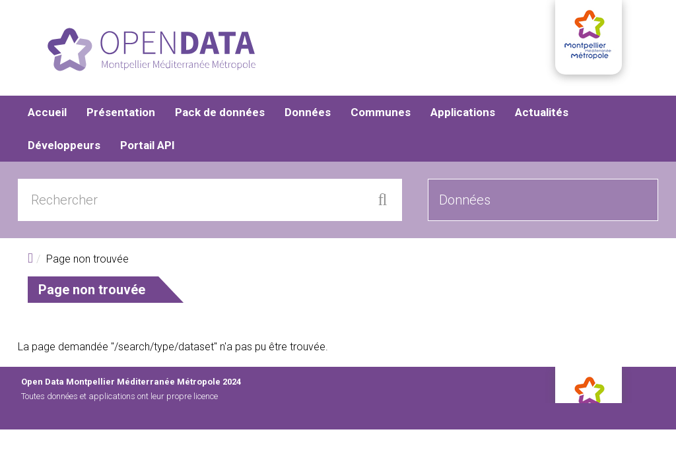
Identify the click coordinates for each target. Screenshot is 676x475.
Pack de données (220, 112)
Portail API (147, 145)
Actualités (541, 112)
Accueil (47, 112)
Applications (462, 112)
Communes (381, 112)
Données (308, 112)
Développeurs (64, 145)
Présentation (120, 112)
